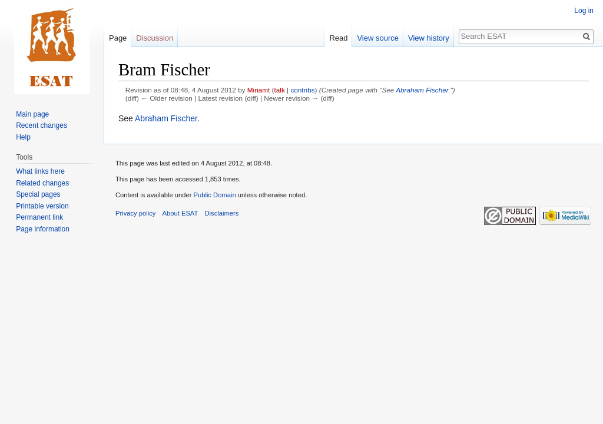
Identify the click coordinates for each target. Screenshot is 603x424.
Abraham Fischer (422, 90)
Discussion (154, 38)
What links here (40, 171)
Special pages (38, 194)
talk (279, 90)
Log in (584, 10)
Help (23, 137)
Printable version (42, 206)
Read (338, 38)
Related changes (42, 183)
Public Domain (214, 194)
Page (118, 38)
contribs (302, 90)
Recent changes (41, 125)
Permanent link (39, 217)
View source (378, 38)
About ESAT (180, 213)
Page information (42, 229)
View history (428, 38)
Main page (32, 114)
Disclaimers (222, 213)
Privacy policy (135, 213)
